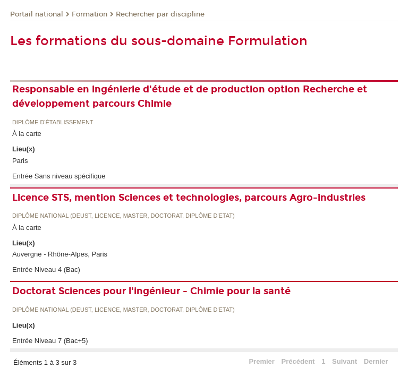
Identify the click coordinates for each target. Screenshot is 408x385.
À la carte (26, 134)
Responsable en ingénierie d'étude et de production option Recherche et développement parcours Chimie (189, 96)
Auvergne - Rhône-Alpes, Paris (59, 254)
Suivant (344, 361)
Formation (89, 14)
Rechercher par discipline (160, 14)
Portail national (36, 14)
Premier (261, 361)
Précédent (298, 361)
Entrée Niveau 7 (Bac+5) (50, 341)
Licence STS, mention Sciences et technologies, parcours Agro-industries (189, 197)
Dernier (376, 361)
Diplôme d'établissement (53, 122)
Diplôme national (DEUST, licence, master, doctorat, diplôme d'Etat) (123, 216)
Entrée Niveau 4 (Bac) (46, 269)
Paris (20, 161)
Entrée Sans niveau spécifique (59, 176)
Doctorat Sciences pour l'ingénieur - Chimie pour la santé (151, 291)
